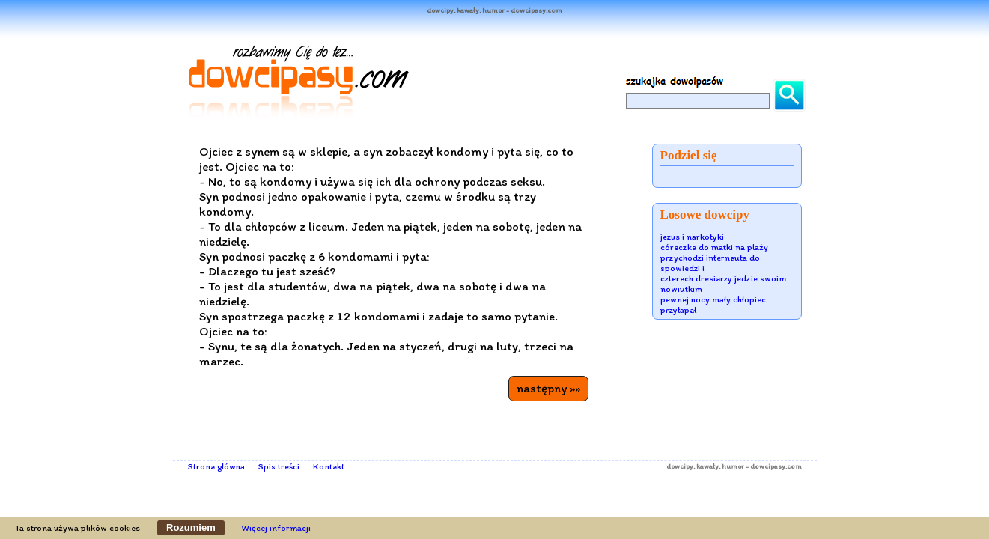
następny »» (548, 387)
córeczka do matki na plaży (714, 247)
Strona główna (216, 466)
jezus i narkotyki (692, 236)
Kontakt (328, 466)
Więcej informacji (276, 528)
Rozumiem (191, 527)
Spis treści (278, 466)
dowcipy (679, 466)
